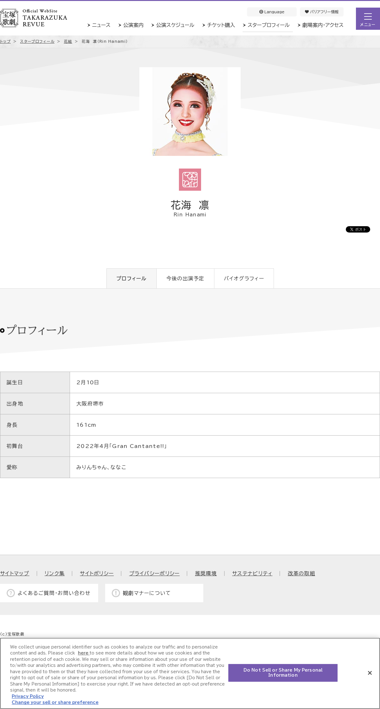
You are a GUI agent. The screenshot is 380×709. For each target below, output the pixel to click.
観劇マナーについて (147, 593)
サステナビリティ (252, 573)
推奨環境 (206, 573)
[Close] (370, 673)
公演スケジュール (175, 25)
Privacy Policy (28, 696)
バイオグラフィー (244, 278)
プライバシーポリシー (154, 573)
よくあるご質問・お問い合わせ (54, 593)
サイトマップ (14, 573)
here (84, 653)
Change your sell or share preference (55, 702)
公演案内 (133, 25)
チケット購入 (221, 25)
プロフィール (131, 278)
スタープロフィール (269, 25)
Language (271, 12)
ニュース (101, 25)
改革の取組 (301, 573)
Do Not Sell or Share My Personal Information (283, 672)
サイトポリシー (97, 573)
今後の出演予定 (185, 278)
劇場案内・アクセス (323, 25)
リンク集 (55, 573)
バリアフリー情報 (322, 12)
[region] (190, 673)
